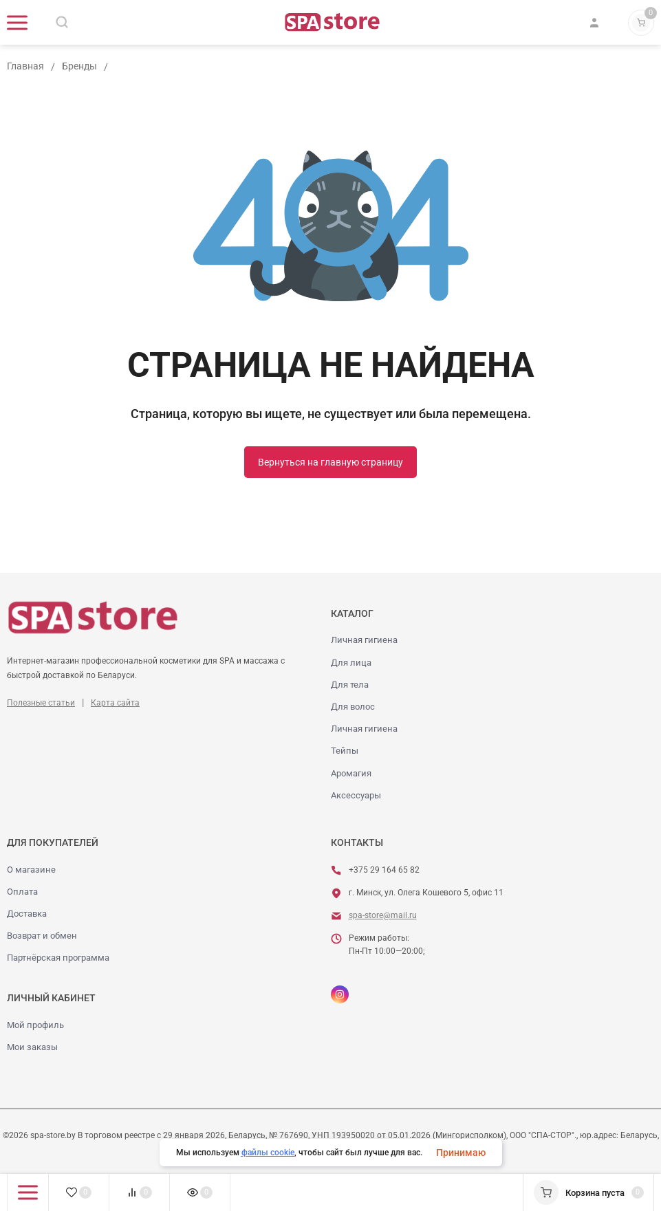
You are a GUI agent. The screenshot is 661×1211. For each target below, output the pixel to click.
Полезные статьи (41, 703)
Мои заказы (32, 1047)
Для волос (353, 706)
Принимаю (461, 1152)
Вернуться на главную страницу (330, 462)
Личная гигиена (364, 640)
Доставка (27, 913)
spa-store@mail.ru (383, 915)
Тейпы (344, 750)
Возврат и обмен (42, 935)
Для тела (350, 684)
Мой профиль (35, 1025)
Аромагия (351, 773)
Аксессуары (356, 795)
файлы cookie (267, 1152)
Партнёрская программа (58, 957)
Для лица (351, 662)
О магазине (31, 869)
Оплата (22, 891)
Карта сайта (115, 703)
